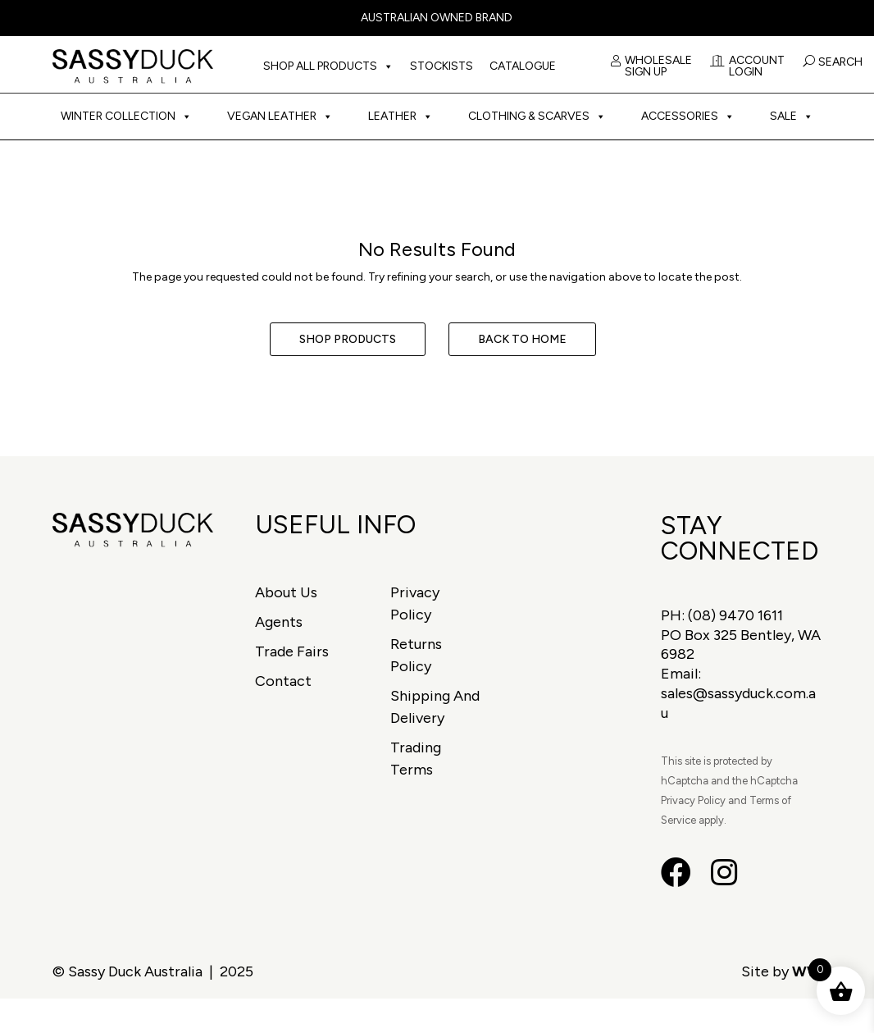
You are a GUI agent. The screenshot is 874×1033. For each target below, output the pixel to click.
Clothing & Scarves (537, 116)
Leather (400, 116)
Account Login (747, 67)
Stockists (441, 66)
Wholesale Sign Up (651, 67)
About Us (286, 592)
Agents (279, 622)
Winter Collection (126, 116)
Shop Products (347, 339)
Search (840, 62)
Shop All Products (328, 66)
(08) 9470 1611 (735, 615)
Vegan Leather (280, 116)
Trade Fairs (292, 651)
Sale (791, 116)
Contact (283, 681)
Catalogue (522, 66)
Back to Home (522, 339)
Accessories (688, 116)
